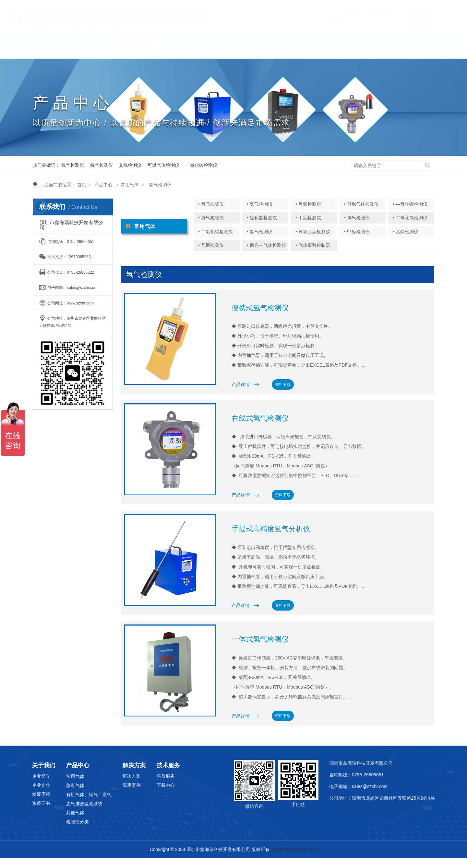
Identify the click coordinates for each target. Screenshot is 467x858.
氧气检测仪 (72, 165)
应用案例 (114, 785)
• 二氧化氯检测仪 (410, 217)
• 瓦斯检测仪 (211, 245)
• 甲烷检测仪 (308, 217)
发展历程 (24, 794)
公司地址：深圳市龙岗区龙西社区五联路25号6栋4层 (392, 798)
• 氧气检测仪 (211, 204)
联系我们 (322, 48)
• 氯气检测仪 (357, 217)
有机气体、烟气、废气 (71, 794)
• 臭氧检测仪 (308, 204)
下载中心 (148, 785)
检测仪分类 (60, 821)
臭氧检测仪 (130, 165)
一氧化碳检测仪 (201, 165)
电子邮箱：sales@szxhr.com (369, 786)
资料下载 (283, 384)
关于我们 (99, 48)
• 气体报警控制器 (312, 245)
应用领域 (188, 48)
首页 (54, 48)
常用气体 (130, 184)
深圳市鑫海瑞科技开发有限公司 (371, 763)
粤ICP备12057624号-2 (294, 849)
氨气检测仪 (101, 165)
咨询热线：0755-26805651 (367, 774)
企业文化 (24, 785)
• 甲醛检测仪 (357, 231)
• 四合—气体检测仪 (266, 245)
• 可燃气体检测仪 (361, 204)
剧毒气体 (58, 785)
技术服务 (277, 48)
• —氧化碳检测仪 (410, 204)
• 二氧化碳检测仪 (215, 231)
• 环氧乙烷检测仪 (312, 231)
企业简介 (24, 776)
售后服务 (148, 776)
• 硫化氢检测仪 (262, 217)
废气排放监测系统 (67, 803)
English (367, 48)
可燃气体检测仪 (163, 165)
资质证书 (24, 803)
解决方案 (232, 48)
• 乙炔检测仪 (405, 231)
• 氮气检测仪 (211, 217)
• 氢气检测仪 (259, 231)
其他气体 (58, 812)
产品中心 (143, 48)
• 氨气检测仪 (259, 204)
